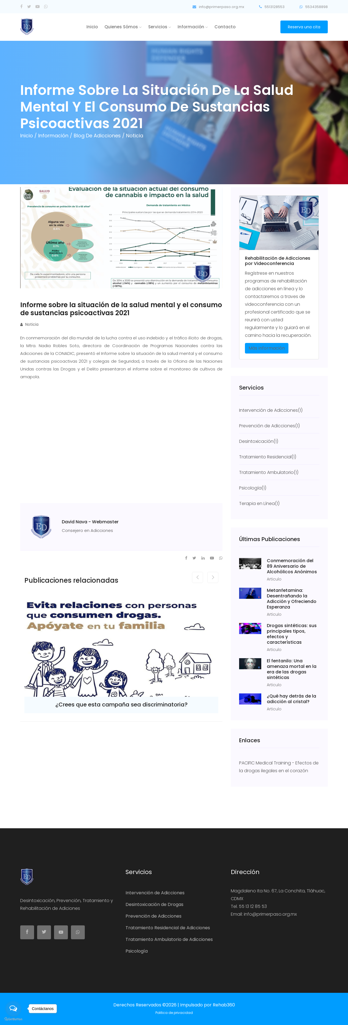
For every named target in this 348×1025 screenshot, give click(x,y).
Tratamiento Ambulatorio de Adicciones (169, 939)
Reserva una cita (304, 27)
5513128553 (272, 6)
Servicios (159, 27)
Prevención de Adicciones (153, 916)
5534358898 (314, 6)
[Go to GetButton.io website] (13, 1019)
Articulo (274, 579)
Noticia (29, 324)
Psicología (137, 951)
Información (193, 27)
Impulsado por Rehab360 (207, 1005)
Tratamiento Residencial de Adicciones (168, 928)
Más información (267, 348)
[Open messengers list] (13, 1009)
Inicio (92, 27)
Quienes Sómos (123, 27)
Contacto (225, 27)
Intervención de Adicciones (155, 893)
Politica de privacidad (174, 1012)
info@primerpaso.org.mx (218, 6)
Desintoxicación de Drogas (154, 904)
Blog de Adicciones (98, 135)
